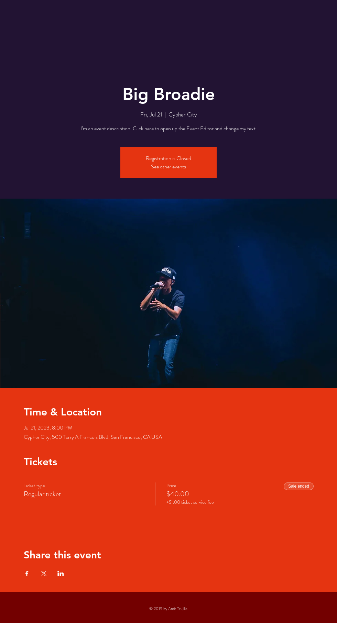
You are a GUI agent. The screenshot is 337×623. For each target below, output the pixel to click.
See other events (168, 166)
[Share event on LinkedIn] (60, 573)
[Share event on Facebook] (27, 573)
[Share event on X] (44, 573)
